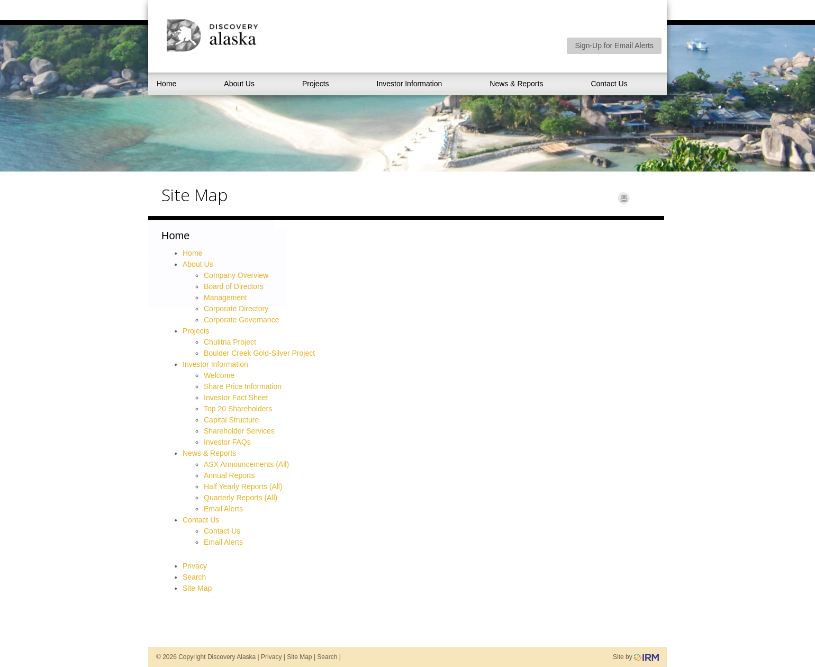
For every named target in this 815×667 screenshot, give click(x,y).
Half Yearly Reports (235, 486)
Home (166, 83)
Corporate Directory (236, 308)
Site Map (197, 588)
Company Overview (236, 275)
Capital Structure (231, 420)
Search (194, 577)
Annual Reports (229, 475)
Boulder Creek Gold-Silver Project (259, 353)
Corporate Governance (241, 320)
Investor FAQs (227, 442)
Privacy (195, 566)
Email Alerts (223, 508)
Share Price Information (243, 386)
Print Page (624, 198)
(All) (282, 464)
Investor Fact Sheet (236, 397)
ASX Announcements (239, 464)
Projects (315, 83)
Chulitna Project (230, 342)
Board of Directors (234, 286)
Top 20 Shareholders (238, 408)
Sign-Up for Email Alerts (614, 45)
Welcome (219, 375)
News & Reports (516, 83)
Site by (636, 657)
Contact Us (609, 83)
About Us (239, 83)
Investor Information (409, 83)
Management (225, 297)
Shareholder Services (239, 431)
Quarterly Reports (233, 497)
